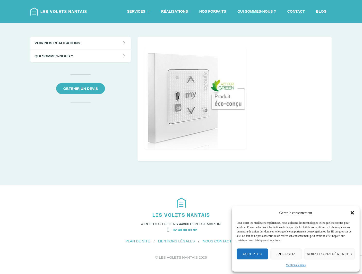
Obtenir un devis (80, 88)
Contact (296, 11)
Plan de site (137, 241)
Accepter (252, 254)
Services (136, 11)
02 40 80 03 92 (185, 230)
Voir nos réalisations (57, 43)
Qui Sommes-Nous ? (256, 11)
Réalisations (174, 11)
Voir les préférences (329, 254)
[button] (352, 212)
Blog (321, 11)
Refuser (286, 254)
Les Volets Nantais (178, 257)
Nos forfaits (212, 11)
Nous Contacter (220, 241)
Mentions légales (296, 265)
